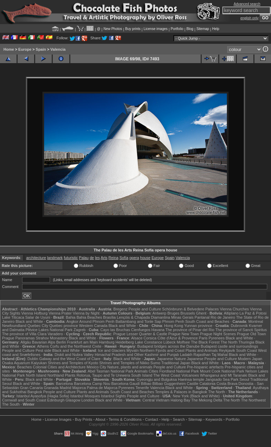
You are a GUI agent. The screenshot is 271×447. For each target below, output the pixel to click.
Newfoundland (14, 326)
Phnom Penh (173, 321)
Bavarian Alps (43, 342)
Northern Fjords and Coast (162, 350)
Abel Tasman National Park (110, 371)
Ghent (201, 313)
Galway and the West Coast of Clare (70, 359)
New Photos (112, 29)
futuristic (71, 258)
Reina (114, 258)
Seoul (244, 379)
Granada (51, 388)
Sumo (155, 363)
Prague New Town (183, 334)
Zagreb (79, 330)
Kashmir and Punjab (162, 354)
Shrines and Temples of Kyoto (73, 363)
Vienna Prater (60, 313)
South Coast (246, 350)
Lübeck (169, 342)
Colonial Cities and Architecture (59, 367)
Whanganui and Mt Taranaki (223, 375)
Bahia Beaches (89, 317)
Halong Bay (180, 400)
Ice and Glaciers (111, 350)
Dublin (32, 359)
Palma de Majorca (102, 388)
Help (215, 29)
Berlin (61, 342)
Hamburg (106, 342)
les (97, 258)
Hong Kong (173, 326)
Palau (84, 258)
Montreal (255, 321)
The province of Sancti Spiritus (241, 330)
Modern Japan (250, 359)
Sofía (123, 258)
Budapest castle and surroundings (229, 346)
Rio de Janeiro (223, 317)
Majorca (79, 388)
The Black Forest (205, 342)
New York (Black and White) (196, 396)
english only (249, 18)
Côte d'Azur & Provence (178, 338)
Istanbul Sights (113, 396)
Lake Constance (148, 342)
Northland (55, 375)
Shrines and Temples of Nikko (124, 363)
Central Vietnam (156, 400)
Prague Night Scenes (218, 334)
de (92, 258)
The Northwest (253, 400)
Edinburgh (55, 400)
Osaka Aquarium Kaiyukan (24, 363)
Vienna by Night (86, 313)
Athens (43, 346)
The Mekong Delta (206, 400)
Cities (153, 371)
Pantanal (201, 317)
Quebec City (37, 326)
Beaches (24, 367)
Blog (190, 29)
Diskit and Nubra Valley (74, 354)
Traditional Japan (175, 363)
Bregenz (120, 309)
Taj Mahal (219, 354)
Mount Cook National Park (222, 371)
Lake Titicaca (13, 317)
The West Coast (167, 375)
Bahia (71, 317)
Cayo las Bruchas (115, 330)
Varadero (55, 334)
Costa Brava (227, 383)
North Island (36, 375)
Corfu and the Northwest (70, 346)
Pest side (43, 350)
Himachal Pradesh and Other (119, 354)
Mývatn (133, 350)
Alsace (136, 338)
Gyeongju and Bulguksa (157, 379)
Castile (193, 383)
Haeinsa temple (191, 379)
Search (179, 419)
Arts (104, 258)
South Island (141, 375)
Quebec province (63, 326)
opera (134, 258)
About (101, 419)
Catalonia (207, 383)
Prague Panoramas (18, 338)
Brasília (109, 317)
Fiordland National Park (179, 371)
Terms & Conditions (125, 419)
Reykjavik (227, 350)
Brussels (187, 313)
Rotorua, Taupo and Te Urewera (103, 375)
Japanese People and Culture (212, 359)
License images (156, 29)
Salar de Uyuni (37, 317)
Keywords (213, 419)
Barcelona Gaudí (125, 383)
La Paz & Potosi (253, 313)
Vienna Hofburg (34, 313)
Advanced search (247, 4)
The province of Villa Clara (24, 334)
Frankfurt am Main (82, 342)
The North (229, 342)
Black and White (29, 321)
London (87, 400)
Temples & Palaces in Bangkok (181, 392)
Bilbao (146, 383)
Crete (96, 346)
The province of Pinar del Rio (189, 330)
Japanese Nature (171, 359)
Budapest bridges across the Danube (168, 346)
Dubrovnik (239, 326)
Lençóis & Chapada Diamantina (143, 317)
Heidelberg (125, 342)
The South (11, 404)
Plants (70, 375)
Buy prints (132, 29)
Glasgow (73, 400)
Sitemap (203, 29)
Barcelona (64, 383)
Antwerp (159, 313)
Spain (41, 49)
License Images (58, 419)
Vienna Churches (234, 309)
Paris (203, 338)
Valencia (58, 49)
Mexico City (96, 367)
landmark (55, 258)
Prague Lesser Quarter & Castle (140, 334)
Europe (24, 49)
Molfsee (183, 342)
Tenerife (142, 388)
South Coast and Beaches (207, 321)
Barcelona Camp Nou (92, 383)
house (145, 258)
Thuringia (246, 342)
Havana (157, 330)
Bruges (173, 313)
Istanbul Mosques (85, 396)
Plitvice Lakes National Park (49, 330)
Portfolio (177, 29)
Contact (151, 419)
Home (8, 49)
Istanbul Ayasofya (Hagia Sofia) (42, 396)
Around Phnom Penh (96, 321)
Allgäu (25, 342)
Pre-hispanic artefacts (205, 367)
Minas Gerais (182, 317)
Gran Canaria (31, 388)
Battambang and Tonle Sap (138, 321)
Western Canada (93, 326)
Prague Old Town (251, 334)
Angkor (73, 321)
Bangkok (34, 392)
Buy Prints (83, 419)
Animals (141, 371)
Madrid (65, 388)
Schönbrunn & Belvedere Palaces (190, 309)
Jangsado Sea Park (221, 379)
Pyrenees (216, 338)
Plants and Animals (201, 350)
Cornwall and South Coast (24, 400)
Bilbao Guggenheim (169, 383)
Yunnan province (198, 326)
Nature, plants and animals (129, 367)
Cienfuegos (140, 330)
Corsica (149, 338)
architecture (36, 258)
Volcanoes (190, 375)
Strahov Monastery (52, 338)
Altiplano (231, 313)
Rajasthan (202, 354)
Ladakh (186, 354)
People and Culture (145, 309)
